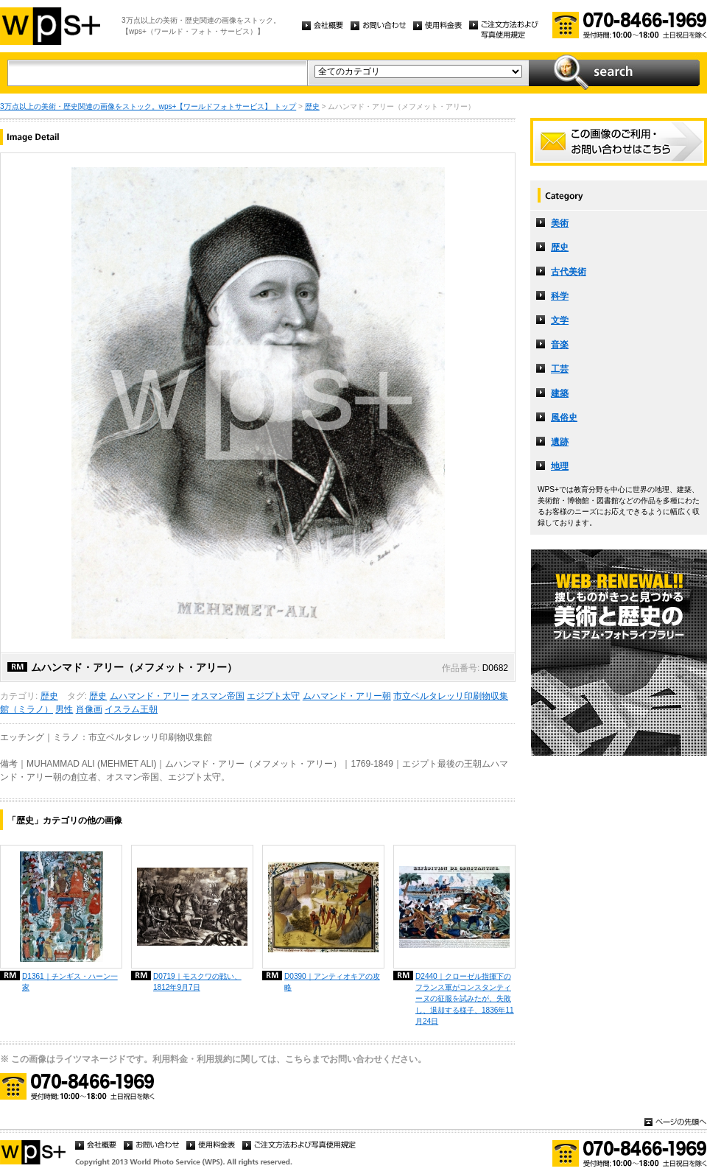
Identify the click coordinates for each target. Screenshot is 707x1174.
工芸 (560, 369)
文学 (560, 320)
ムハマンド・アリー (149, 696)
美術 (560, 223)
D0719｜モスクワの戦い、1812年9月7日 (197, 981)
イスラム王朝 (131, 709)
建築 (560, 393)
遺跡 (560, 442)
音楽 (560, 345)
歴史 (312, 106)
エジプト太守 (273, 696)
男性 (64, 709)
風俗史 (564, 417)
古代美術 (568, 272)
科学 (560, 296)
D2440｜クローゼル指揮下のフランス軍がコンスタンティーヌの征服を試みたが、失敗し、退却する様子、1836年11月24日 (464, 998)
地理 (560, 466)
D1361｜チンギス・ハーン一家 (70, 981)
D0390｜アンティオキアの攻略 (332, 981)
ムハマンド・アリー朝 (347, 696)
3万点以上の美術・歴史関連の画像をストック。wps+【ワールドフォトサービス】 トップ (148, 106)
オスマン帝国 (218, 696)
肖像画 (89, 709)
